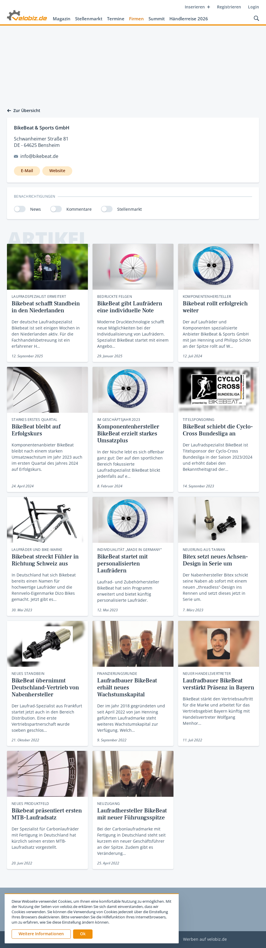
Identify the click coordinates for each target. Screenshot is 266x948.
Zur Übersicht (23, 110)
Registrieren (229, 7)
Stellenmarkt (88, 18)
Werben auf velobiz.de (205, 939)
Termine (115, 18)
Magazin (61, 18)
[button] (83, 934)
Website (57, 170)
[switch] (20, 209)
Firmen (136, 18)
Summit (157, 18)
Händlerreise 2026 (188, 18)
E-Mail (27, 170)
